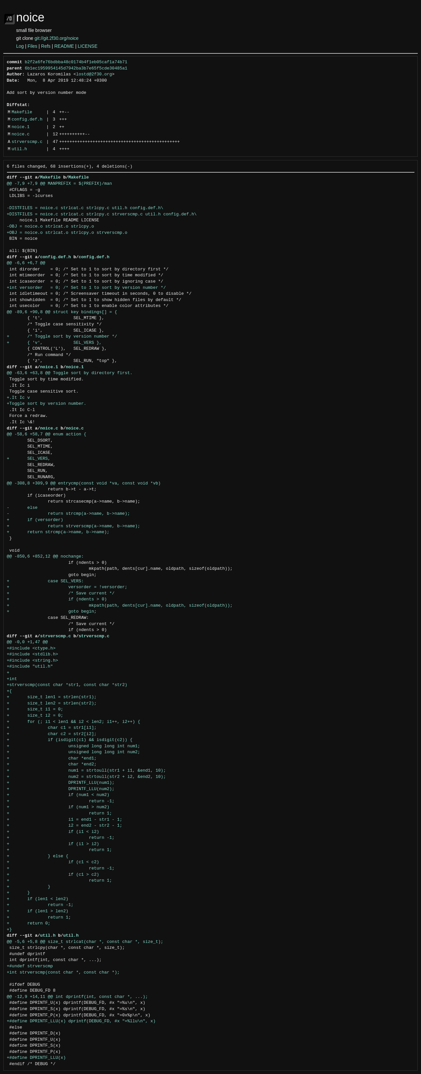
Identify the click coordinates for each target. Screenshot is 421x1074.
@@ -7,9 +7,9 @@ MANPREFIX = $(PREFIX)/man (59, 184)
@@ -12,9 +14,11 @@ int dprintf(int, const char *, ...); (77, 997)
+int (12, 679)
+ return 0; (29, 923)
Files (32, 46)
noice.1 (21, 127)
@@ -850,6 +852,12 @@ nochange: (45, 557)
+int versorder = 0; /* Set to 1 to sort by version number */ (86, 288)
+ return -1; (61, 801)
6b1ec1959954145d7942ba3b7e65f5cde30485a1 (76, 68)
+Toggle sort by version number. (47, 404)
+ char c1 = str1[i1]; (52, 728)
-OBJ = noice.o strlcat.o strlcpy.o (50, 227)
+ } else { (37, 856)
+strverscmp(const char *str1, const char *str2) (67, 685)
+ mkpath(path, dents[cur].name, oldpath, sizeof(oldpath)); (120, 606)
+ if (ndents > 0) (57, 599)
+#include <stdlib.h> (32, 654)
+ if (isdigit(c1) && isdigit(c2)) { (70, 740)
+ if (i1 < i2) (53, 832)
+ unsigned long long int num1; (73, 746)
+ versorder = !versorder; (67, 587)
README (64, 46)
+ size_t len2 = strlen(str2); (52, 703)
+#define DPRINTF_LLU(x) (36, 1058)
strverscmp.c (27, 142)
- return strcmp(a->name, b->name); (68, 514)
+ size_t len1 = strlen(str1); (52, 697)
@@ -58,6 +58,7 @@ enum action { (47, 434)
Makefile (22, 112)
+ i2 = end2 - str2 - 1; (64, 826)
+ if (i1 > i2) (53, 844)
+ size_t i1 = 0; (35, 709)
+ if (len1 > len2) (37, 911)
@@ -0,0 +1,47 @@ (27, 642)
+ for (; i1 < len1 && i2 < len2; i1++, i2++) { (73, 722)
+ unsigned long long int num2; (73, 752)
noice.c (21, 134)
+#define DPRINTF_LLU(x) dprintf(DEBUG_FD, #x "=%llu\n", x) (81, 1021)
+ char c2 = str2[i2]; (52, 734)
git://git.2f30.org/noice (57, 38)
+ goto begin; (52, 612)
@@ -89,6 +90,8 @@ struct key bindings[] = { (62, 312)
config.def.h (27, 120)
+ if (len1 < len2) (37, 899)
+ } (29, 887)
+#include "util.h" (30, 667)
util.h (19, 149)
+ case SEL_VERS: (45, 581)
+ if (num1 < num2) (58, 795)
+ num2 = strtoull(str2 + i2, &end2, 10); (86, 777)
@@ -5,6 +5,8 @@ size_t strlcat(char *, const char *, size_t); (85, 942)
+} (9, 930)
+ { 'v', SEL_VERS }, (54, 343)
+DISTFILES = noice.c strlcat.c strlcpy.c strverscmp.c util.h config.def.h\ (102, 214)
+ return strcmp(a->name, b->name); (58, 532)
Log (20, 46)
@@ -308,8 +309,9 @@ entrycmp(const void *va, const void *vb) (84, 483)
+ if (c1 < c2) (53, 862)
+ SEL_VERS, (29, 459)
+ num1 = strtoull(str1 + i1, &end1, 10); (86, 771)
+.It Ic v (18, 398)
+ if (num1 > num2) (58, 807)
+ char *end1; (52, 758)
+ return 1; (59, 813)
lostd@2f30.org (94, 74)
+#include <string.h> (32, 661)
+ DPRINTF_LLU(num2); (61, 789)
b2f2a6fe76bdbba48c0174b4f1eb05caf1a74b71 (76, 62)
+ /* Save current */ (61, 593)
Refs (46, 46)
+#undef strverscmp (30, 966)
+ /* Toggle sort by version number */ (62, 337)
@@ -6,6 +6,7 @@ (26, 263)
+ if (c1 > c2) (53, 875)
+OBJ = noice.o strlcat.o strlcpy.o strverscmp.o (67, 233)
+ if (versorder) (35, 520)
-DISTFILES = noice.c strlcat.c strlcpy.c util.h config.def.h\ (85, 208)
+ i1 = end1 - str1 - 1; (64, 820)
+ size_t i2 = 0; (35, 716)
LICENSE (87, 46)
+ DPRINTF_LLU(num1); (61, 783)
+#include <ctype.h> (31, 648)
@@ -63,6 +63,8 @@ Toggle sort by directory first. (70, 373)
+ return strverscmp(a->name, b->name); (73, 526)
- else (22, 508)
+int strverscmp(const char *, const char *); (63, 973)
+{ (9, 691)
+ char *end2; (52, 764)
